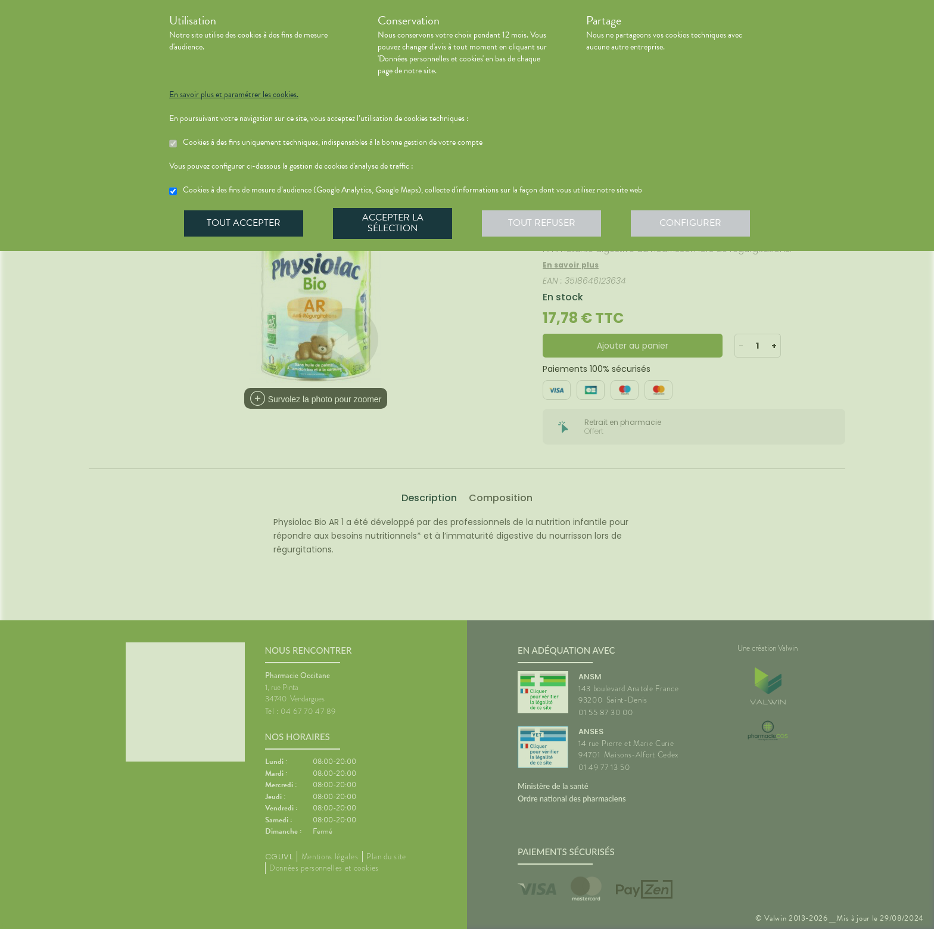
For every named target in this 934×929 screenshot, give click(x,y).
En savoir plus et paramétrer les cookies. (233, 95)
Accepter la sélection (393, 222)
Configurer (690, 223)
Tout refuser (541, 223)
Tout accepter (244, 223)
